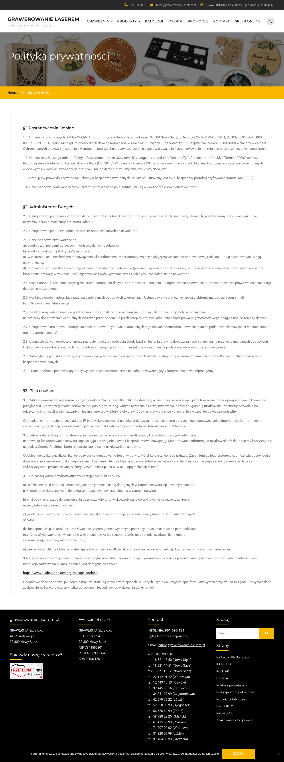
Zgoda (238, 753)
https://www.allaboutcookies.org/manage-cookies (60, 571)
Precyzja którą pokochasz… (236, 690)
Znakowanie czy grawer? (234, 718)
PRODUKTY (127, 20)
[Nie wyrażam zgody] (278, 754)
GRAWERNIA (98, 20)
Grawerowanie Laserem (43, 18)
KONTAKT (221, 20)
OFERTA (175, 20)
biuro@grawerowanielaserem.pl (176, 5)
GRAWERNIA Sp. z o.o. (233, 655)
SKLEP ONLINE (247, 20)
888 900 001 (138, 5)
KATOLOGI (154, 20)
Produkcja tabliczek (230, 697)
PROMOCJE (198, 20)
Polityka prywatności (231, 683)
